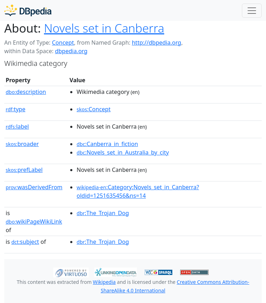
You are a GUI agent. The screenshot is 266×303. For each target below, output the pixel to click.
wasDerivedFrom (34, 187)
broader (22, 144)
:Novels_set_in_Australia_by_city (123, 152)
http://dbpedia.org (156, 42)
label (17, 126)
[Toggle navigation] (252, 11)
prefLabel (24, 170)
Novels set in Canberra (104, 28)
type (16, 109)
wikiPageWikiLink (34, 221)
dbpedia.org (71, 51)
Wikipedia (104, 282)
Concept (63, 42)
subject (25, 242)
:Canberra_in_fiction (107, 144)
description (26, 92)
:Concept (94, 109)
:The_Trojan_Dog (103, 213)
